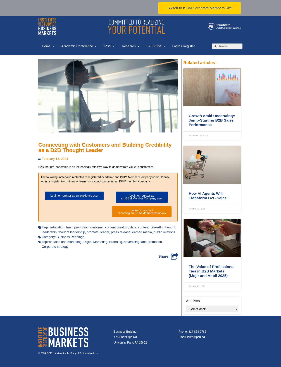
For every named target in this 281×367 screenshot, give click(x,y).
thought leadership (71, 232)
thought (170, 227)
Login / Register (183, 46)
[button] (199, 8)
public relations (164, 232)
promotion (81, 227)
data (133, 227)
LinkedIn (157, 227)
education (57, 227)
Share (163, 256)
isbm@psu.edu (196, 337)
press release (120, 232)
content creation (116, 227)
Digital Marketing (95, 242)
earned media (142, 232)
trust (69, 227)
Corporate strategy (55, 246)
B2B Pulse (155, 46)
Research (130, 46)
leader (104, 232)
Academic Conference (79, 46)
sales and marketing (67, 242)
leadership (49, 232)
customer (96, 227)
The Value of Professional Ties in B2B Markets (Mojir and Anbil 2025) (212, 271)
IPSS (109, 46)
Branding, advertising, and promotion (135, 242)
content (143, 227)
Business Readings (70, 237)
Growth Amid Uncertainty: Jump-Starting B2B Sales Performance (212, 120)
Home (48, 46)
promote (93, 232)
